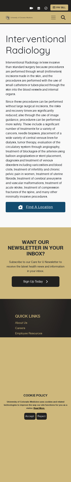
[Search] (63, 17)
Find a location (35, 207)
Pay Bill (59, 7)
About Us (21, 322)
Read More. (39, 408)
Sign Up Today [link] (35, 281)
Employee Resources (28, 333)
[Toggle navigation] (53, 17)
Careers (20, 328)
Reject (41, 416)
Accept (29, 416)
